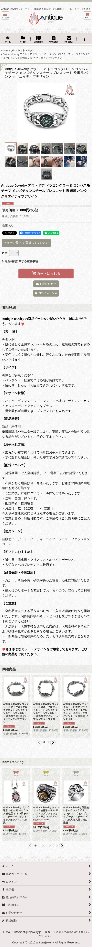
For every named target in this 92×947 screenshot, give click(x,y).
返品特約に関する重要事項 (20, 261)
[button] (5, 15)
